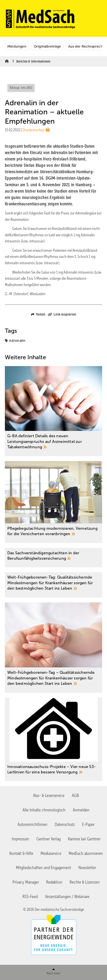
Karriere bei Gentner (84, 838)
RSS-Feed (30, 896)
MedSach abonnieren (86, 853)
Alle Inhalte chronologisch (43, 810)
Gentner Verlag (48, 838)
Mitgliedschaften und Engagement (43, 867)
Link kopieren (62, 314)
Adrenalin (17, 341)
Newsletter (87, 867)
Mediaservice (51, 853)
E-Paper (88, 824)
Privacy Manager (25, 882)
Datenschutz (65, 824)
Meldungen (16, 46)
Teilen (38, 314)
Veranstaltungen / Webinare (67, 896)
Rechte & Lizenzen (85, 882)
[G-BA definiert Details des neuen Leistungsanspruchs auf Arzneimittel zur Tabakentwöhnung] (53, 411)
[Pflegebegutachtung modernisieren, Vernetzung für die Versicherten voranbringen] (53, 502)
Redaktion (54, 882)
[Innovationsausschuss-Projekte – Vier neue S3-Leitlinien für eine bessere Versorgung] (53, 739)
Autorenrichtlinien (32, 824)
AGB (75, 795)
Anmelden (81, 810)
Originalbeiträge (47, 46)
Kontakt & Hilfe (21, 853)
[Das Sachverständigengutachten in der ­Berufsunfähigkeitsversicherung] (53, 558)
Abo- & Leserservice (48, 795)
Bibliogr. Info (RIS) (21, 88)
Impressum (20, 838)
